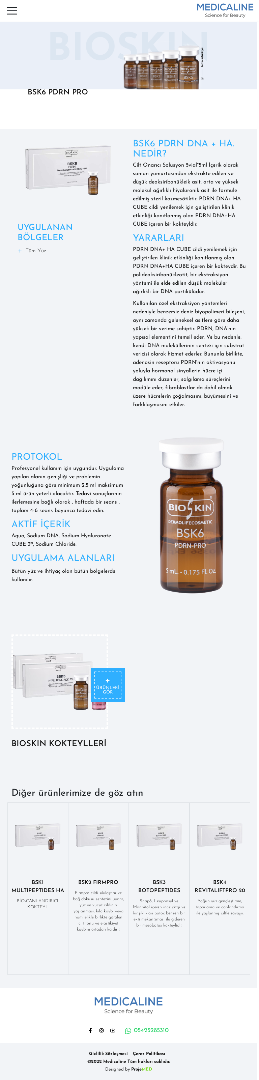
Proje (141, 1069)
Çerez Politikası (149, 1054)
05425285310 (146, 1031)
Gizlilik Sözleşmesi (108, 1054)
